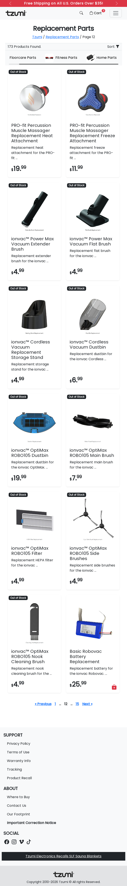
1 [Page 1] (55, 703)
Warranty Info (19, 760)
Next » (87, 703)
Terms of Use (18, 752)
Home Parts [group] (101, 58)
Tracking (14, 769)
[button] (116, 13)
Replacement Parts (62, 36)
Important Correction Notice (31, 822)
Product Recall (19, 778)
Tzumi (37, 36)
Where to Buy (18, 796)
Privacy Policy (18, 743)
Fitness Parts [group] (61, 58)
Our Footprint (18, 814)
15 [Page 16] (77, 703)
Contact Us (16, 805)
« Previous (43, 703)
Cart (97, 12)
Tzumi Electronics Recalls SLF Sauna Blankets (63, 856)
